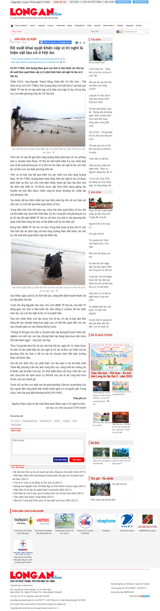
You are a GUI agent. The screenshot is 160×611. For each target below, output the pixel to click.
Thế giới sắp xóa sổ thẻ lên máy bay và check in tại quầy (100, 149)
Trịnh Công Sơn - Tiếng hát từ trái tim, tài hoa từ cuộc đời (100, 72)
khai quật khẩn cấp (30, 421)
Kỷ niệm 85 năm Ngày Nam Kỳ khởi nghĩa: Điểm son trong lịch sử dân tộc (100, 267)
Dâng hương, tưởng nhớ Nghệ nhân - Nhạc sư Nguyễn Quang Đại (100, 169)
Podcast (50, 26)
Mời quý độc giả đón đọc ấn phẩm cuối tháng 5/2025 (100, 85)
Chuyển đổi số (79, 26)
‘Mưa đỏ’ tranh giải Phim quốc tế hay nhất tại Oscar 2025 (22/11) (46, 500)
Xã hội (89, 26)
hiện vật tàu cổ (45, 421)
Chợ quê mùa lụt (96, 233)
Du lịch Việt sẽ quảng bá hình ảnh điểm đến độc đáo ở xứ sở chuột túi (100, 323)
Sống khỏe (129, 26)
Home (12, 26)
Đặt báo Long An (140, 2)
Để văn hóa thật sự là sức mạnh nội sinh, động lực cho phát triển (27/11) (50, 472)
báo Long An (16, 425)
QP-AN (138, 26)
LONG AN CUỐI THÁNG (92, 2)
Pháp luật (41, 26)
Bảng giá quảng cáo (123, 2)
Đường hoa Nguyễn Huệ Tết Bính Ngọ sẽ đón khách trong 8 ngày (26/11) (50, 486)
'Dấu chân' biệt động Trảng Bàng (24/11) (34, 497)
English (26, 2)
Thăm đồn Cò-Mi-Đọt (98, 158)
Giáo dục (97, 26)
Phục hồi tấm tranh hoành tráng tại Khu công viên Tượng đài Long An (101, 214)
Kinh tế (32, 26)
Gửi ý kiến (77, 460)
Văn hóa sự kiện (25, 39)
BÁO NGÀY (74, 2)
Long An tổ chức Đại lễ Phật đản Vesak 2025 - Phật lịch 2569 (99, 99)
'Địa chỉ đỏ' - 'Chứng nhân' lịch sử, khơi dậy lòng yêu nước (101, 135)
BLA (74, 421)
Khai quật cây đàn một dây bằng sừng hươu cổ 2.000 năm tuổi (38, 62)
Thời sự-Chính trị (21, 26)
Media (70, 26)
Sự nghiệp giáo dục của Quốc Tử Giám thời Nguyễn (100, 310)
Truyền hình (60, 26)
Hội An (57, 421)
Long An (66, 421)
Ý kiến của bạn (48, 447)
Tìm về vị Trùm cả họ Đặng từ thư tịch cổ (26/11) (38, 482)
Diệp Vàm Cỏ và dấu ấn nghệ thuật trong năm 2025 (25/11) (43, 489)
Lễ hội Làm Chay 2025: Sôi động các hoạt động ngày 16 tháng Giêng (100, 182)
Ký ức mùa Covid (97, 62)
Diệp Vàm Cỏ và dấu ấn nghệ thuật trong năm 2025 (100, 297)
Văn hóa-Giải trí (108, 26)
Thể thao (120, 26)
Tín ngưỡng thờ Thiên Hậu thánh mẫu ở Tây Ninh (98, 243)
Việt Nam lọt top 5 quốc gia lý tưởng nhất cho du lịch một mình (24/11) (49, 493)
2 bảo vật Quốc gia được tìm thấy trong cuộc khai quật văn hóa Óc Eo (38, 59)
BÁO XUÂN (109, 2)
